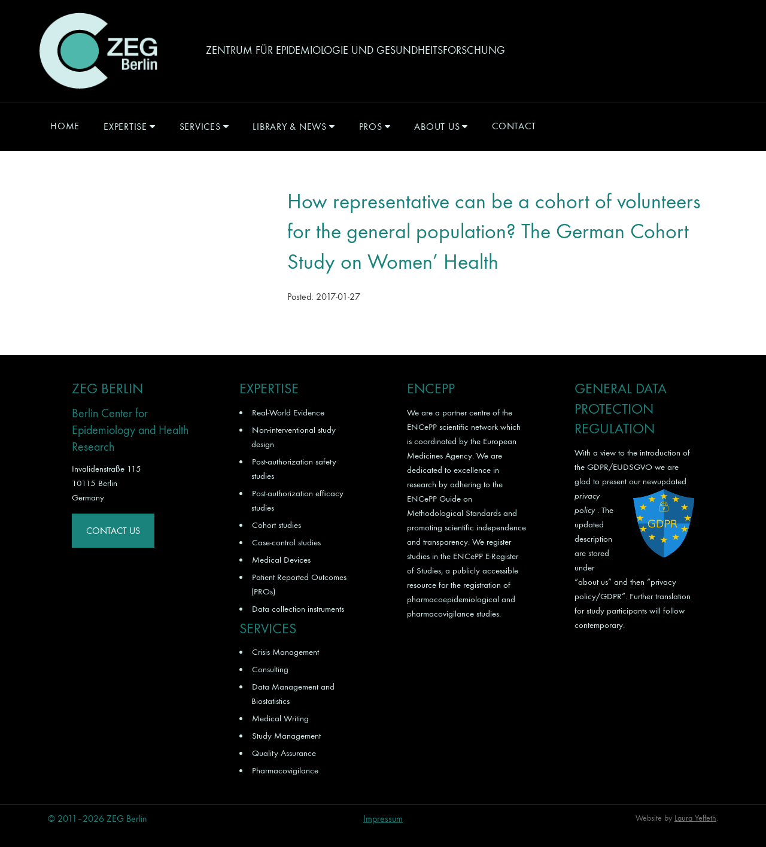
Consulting (270, 669)
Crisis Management (285, 651)
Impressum (383, 818)
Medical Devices (281, 559)
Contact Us (113, 530)
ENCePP (422, 426)
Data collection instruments (298, 608)
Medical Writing (280, 718)
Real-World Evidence (288, 412)
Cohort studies (276, 525)
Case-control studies (286, 542)
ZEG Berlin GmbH (98, 51)
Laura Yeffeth (695, 818)
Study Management (286, 735)
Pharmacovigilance (285, 770)
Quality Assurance (284, 753)
